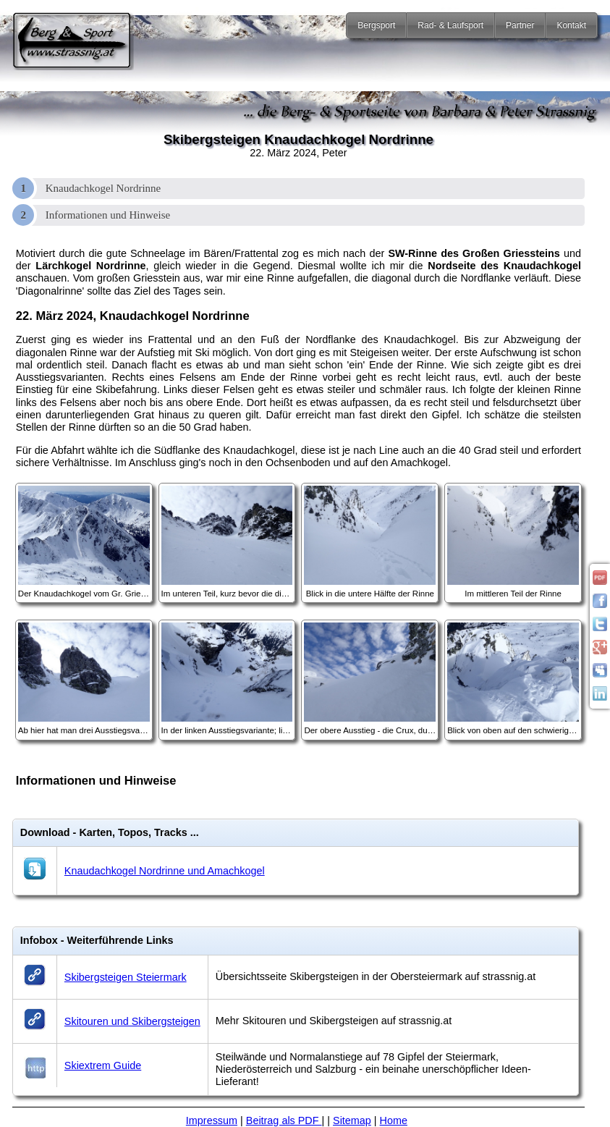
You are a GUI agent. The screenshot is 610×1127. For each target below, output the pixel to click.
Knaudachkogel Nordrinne (103, 188)
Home (393, 1120)
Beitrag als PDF (284, 1120)
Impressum (211, 1120)
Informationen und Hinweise (108, 215)
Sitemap (352, 1120)
